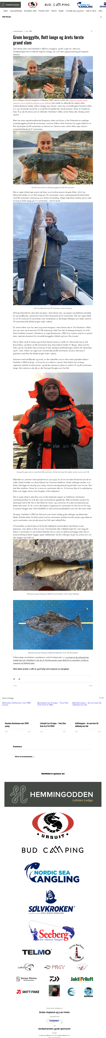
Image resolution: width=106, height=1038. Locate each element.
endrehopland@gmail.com (46, 1035)
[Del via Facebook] (14, 679)
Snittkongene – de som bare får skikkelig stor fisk (86, 724)
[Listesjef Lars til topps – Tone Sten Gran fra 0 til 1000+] (53, 710)
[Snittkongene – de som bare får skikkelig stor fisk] (88, 710)
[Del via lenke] (19, 679)
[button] (100, 11)
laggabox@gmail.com (64, 1035)
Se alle (101, 698)
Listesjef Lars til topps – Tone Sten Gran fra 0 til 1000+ (53, 724)
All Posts (6, 17)
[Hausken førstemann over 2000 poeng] (18, 710)
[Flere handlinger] (91, 31)
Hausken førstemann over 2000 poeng (17, 724)
